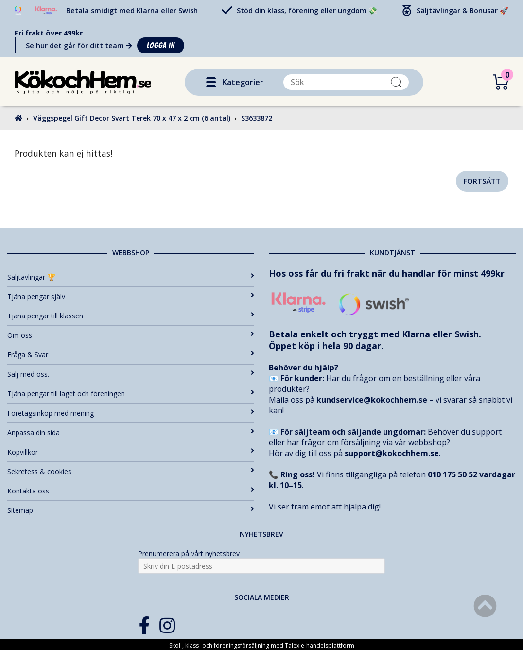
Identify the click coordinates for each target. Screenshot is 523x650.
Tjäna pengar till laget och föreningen (130, 393)
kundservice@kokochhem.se (371, 399)
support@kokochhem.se (392, 453)
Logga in (160, 45)
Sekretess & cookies (130, 471)
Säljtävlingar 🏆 (130, 276)
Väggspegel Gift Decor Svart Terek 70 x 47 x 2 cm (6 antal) (131, 118)
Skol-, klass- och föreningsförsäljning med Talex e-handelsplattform (261, 645)
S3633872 (256, 118)
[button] (211, 82)
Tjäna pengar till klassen (130, 315)
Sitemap (130, 510)
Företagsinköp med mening (130, 413)
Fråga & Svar (130, 354)
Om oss (130, 335)
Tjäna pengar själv (130, 296)
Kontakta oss (130, 490)
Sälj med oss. (130, 374)
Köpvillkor (130, 452)
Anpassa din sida (130, 432)
